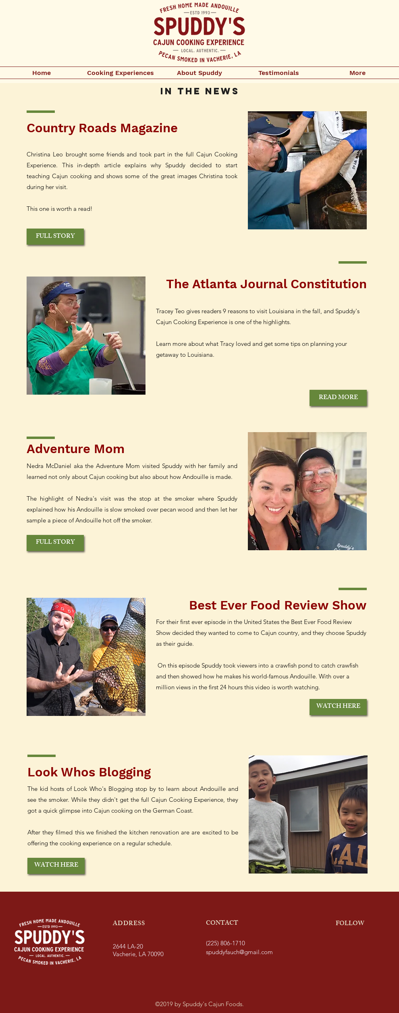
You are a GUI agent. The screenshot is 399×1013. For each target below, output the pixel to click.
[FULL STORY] (55, 237)
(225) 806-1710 (225, 943)
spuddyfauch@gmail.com (239, 952)
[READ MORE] (338, 398)
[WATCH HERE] (338, 707)
